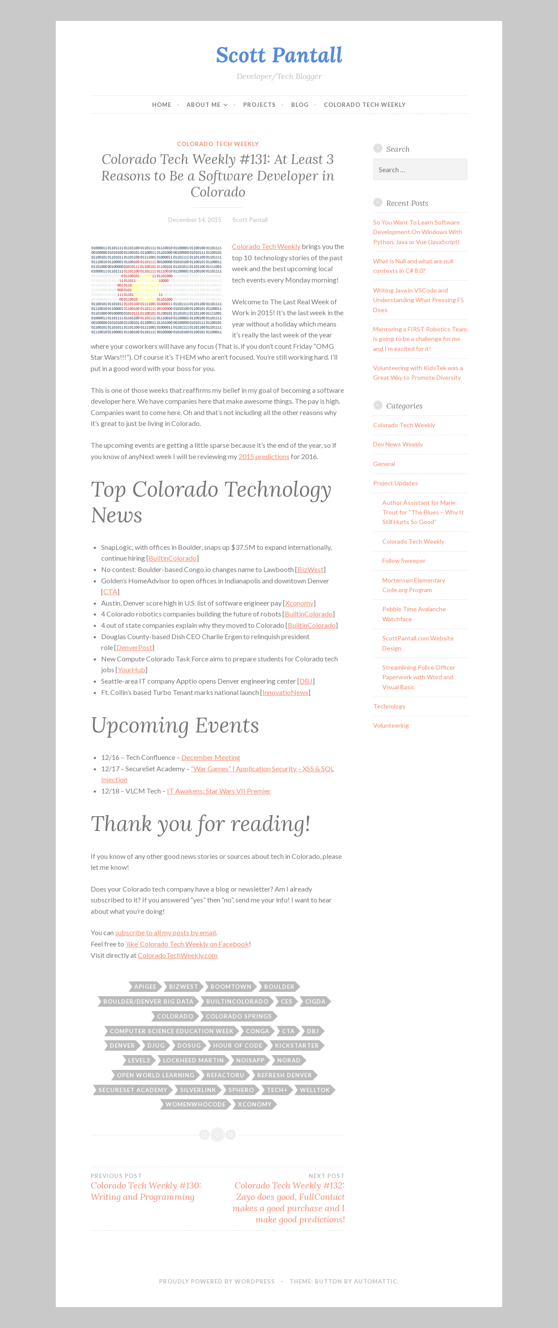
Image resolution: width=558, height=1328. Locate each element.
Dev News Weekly (398, 444)
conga (257, 1031)
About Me (204, 104)
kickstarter (297, 1045)
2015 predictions (263, 456)
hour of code (237, 1045)
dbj (313, 1031)
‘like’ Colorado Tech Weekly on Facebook (187, 944)
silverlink (198, 1089)
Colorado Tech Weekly (365, 104)
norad (289, 1060)
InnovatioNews (285, 692)
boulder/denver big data (148, 1001)
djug (156, 1045)
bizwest (183, 986)
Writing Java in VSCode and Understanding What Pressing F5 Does (418, 299)
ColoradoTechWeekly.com (178, 955)
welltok (315, 1089)
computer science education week (172, 1031)
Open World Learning (155, 1075)
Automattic (375, 1281)
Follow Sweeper (403, 560)
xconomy (255, 1104)
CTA (110, 591)
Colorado (175, 1016)
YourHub (131, 669)
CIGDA (315, 1001)
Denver (122, 1045)
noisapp (250, 1060)
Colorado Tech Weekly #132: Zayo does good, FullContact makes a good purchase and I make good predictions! (281, 1198)
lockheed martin (193, 1060)
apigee (145, 986)
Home (161, 104)
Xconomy (299, 603)
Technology (389, 706)
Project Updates (395, 483)
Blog (300, 104)
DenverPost (134, 647)
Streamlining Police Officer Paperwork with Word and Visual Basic (418, 677)
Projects (259, 104)
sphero (241, 1089)
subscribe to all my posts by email (165, 932)
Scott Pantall (279, 54)
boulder (279, 986)
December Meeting (210, 757)
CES (287, 1001)
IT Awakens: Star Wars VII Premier (219, 791)
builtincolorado (237, 1001)
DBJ (306, 681)
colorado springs (239, 1016)
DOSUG (189, 1045)
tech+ (277, 1089)
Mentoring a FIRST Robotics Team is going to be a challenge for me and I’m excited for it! (420, 338)
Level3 (139, 1060)
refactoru (226, 1075)
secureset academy (133, 1089)
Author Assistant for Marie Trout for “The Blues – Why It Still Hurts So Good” (423, 512)
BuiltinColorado (173, 558)
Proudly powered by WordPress (217, 1281)
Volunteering (391, 725)
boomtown (231, 986)
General (384, 463)
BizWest (310, 569)
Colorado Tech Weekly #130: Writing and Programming (154, 1187)
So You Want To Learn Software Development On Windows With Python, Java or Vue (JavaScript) (417, 231)
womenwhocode (196, 1104)
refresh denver (284, 1075)
